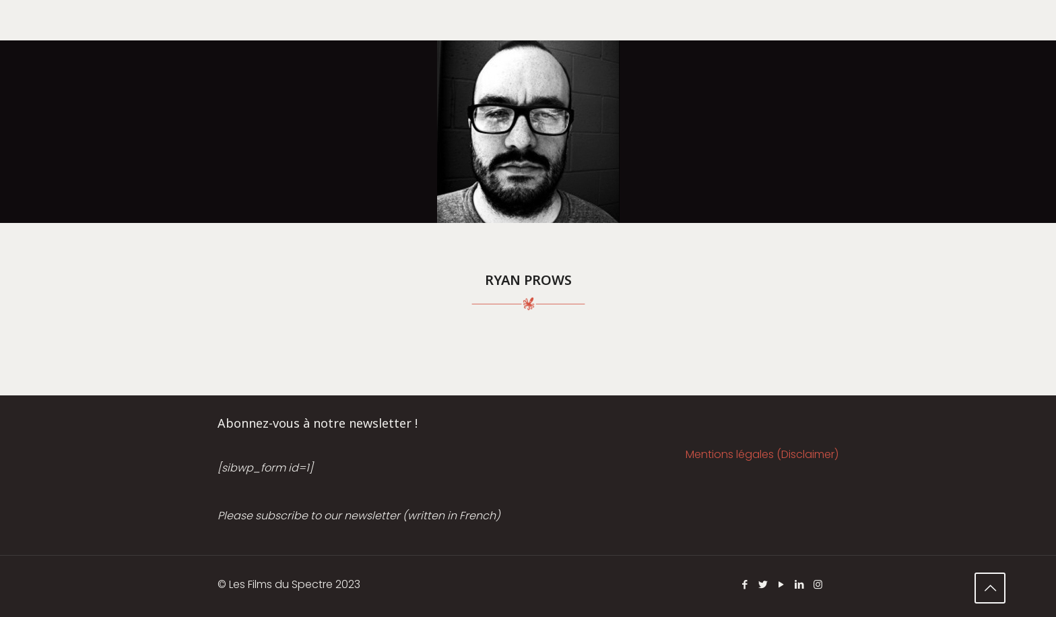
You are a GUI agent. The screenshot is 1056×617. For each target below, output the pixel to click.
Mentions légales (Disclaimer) (762, 454)
